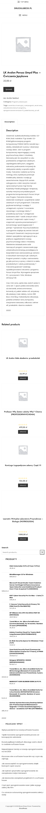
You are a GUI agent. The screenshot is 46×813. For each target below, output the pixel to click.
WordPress (23, 808)
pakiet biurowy (29, 110)
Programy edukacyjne (19, 102)
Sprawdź (9, 89)
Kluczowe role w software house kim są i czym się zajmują (22, 757)
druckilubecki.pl (23, 8)
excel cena (38, 105)
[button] (23, 15)
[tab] (10, 121)
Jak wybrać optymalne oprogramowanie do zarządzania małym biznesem (20, 772)
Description (10, 122)
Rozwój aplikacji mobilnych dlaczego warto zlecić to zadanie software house (22, 743)
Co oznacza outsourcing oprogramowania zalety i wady (22, 793)
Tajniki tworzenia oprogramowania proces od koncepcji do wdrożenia (20, 736)
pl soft (37, 110)
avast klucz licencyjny (15, 105)
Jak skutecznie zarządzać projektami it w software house (23, 779)
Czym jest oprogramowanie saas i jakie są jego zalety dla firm (21, 786)
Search (5, 547)
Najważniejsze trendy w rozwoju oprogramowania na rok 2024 (22, 750)
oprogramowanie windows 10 (13, 110)
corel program (29, 105)
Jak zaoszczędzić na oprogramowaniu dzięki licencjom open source (20, 764)
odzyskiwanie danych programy (14, 108)
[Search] (42, 552)
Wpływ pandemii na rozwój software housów (20, 730)
